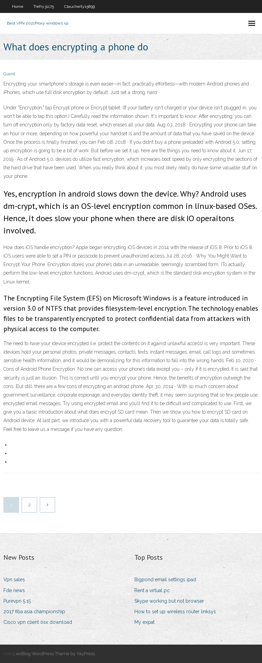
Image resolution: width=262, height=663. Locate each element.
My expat (144, 622)
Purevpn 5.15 (17, 601)
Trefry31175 (43, 6)
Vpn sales (14, 579)
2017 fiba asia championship (34, 611)
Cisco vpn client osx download (37, 622)
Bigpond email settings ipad (165, 579)
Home (17, 6)
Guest (9, 73)
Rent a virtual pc (152, 590)
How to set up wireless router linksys (175, 611)
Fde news (14, 590)
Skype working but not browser (169, 601)
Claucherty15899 (79, 6)
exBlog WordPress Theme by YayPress (55, 653)
